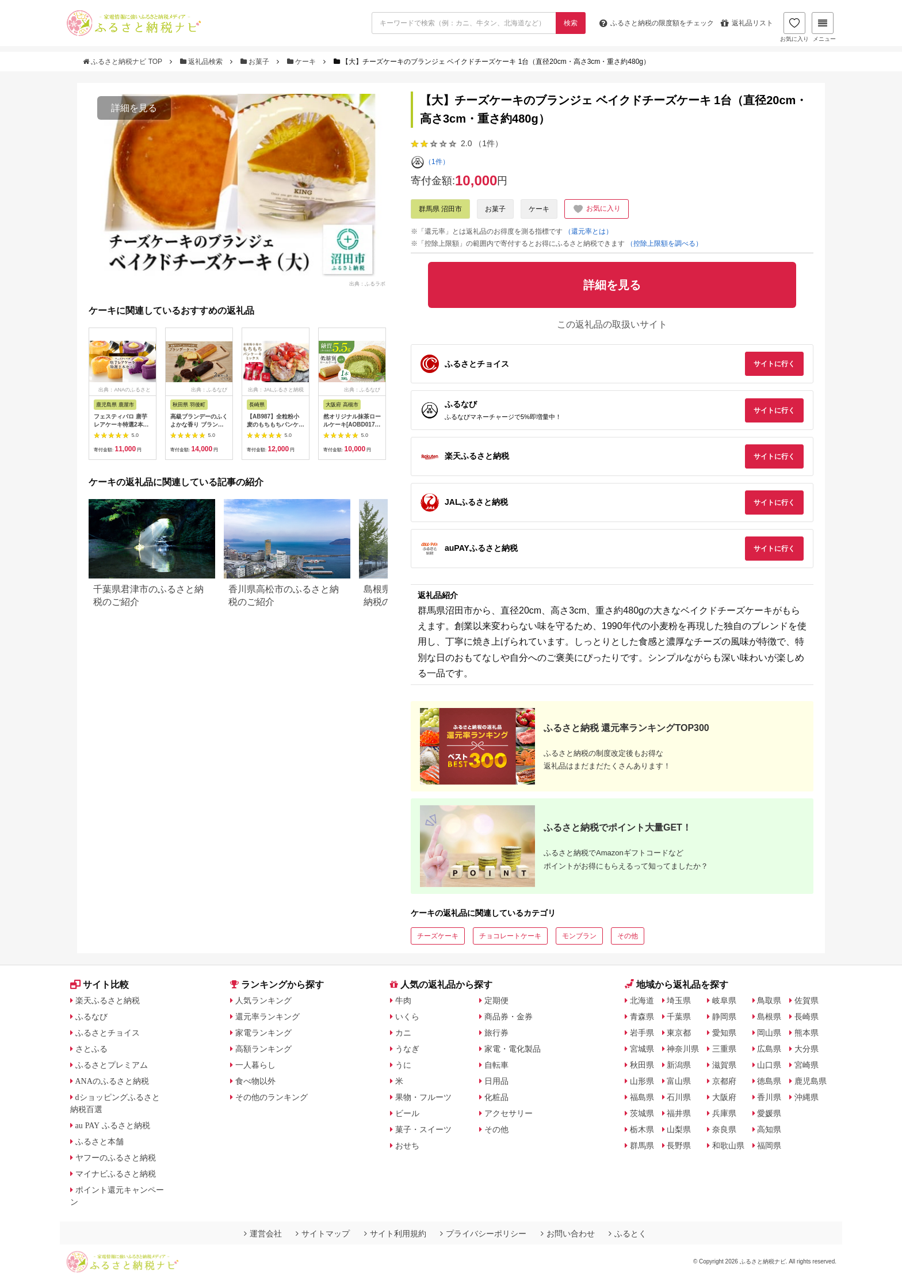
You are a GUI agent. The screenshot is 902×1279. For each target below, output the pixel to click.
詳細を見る (134, 108)
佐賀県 (806, 1000)
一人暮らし (255, 1065)
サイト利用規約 (395, 1233)
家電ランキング (263, 1033)
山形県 (642, 1081)
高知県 (769, 1129)
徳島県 (769, 1081)
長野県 (679, 1145)
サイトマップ (323, 1233)
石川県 (679, 1097)
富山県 (679, 1081)
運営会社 (263, 1233)
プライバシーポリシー (483, 1233)
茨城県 (642, 1113)
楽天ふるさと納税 (107, 1000)
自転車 (496, 1065)
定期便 (496, 1000)
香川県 (769, 1097)
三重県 (724, 1049)
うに (403, 1065)
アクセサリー (508, 1113)
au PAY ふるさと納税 (113, 1125)
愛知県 (724, 1033)
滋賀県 (724, 1065)
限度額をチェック (656, 23)
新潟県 (679, 1065)
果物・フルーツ (423, 1097)
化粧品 (496, 1097)
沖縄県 (806, 1097)
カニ (403, 1033)
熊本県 (806, 1033)
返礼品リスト (747, 23)
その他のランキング (271, 1097)
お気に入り (794, 27)
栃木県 (642, 1129)
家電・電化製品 (512, 1049)
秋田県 (642, 1065)
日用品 (496, 1081)
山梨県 (679, 1129)
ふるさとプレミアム (111, 1065)
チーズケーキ (437, 936)
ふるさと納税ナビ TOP (123, 62)
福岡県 (769, 1145)
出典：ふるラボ (367, 283)
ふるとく (628, 1233)
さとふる (91, 1049)
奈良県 (724, 1129)
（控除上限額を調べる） (664, 243)
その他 (627, 936)
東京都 (679, 1033)
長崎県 (806, 1016)
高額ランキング (263, 1049)
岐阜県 (724, 1000)
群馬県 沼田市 (440, 209)
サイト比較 (99, 984)
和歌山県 (728, 1145)
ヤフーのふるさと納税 (115, 1158)
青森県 (642, 1016)
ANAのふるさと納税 (112, 1081)
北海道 (642, 1000)
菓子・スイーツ (423, 1129)
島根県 (769, 1016)
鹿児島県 (810, 1081)
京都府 (724, 1081)
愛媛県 (769, 1113)
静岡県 (724, 1016)
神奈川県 (683, 1049)
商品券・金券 (508, 1016)
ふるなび (91, 1016)
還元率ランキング (267, 1016)
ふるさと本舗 (99, 1141)
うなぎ (407, 1049)
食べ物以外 (255, 1081)
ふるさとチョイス (107, 1033)
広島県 (769, 1049)
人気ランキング (263, 1000)
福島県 (642, 1097)
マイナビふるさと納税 (115, 1174)
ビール (407, 1113)
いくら (407, 1016)
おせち (407, 1145)
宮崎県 (806, 1065)
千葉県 (679, 1016)
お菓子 (256, 62)
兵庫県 (724, 1113)
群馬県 (642, 1145)
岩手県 (642, 1033)
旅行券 (496, 1033)
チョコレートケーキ (510, 936)
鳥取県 (769, 1000)
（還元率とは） (588, 231)
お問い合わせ (568, 1233)
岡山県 (769, 1033)
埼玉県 (679, 1000)
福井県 (679, 1113)
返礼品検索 (202, 62)
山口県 (769, 1065)
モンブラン (579, 936)
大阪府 (724, 1097)
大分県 (806, 1049)
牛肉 (403, 1000)
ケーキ (302, 62)
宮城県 (642, 1049)
